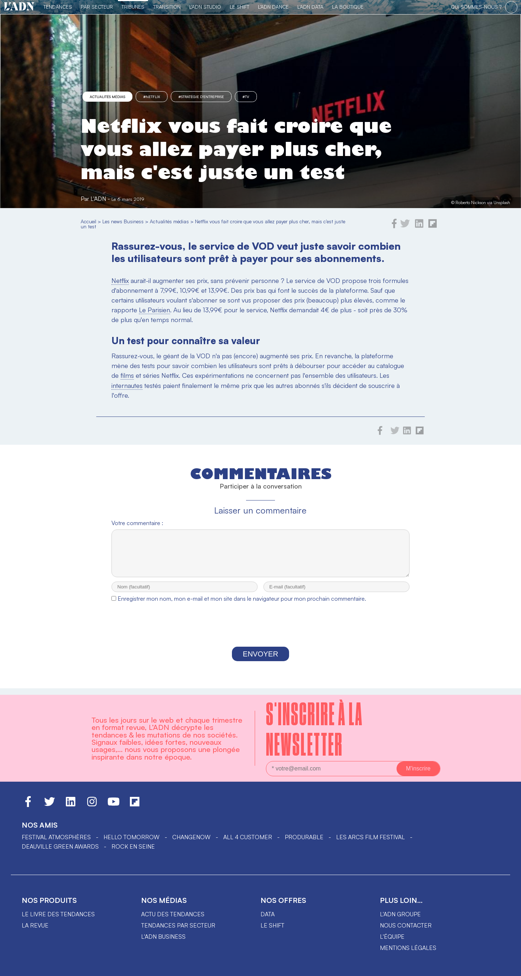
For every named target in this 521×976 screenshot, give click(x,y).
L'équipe (392, 936)
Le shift (272, 925)
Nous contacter (406, 925)
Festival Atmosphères (56, 837)
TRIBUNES (133, 7)
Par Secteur (97, 7)
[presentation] (260, 633)
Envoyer (260, 660)
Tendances (57, 7)
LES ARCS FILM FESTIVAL (370, 837)
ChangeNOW (191, 837)
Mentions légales (408, 947)
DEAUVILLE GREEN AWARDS (60, 846)
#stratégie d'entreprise (201, 96)
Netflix (120, 280)
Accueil (88, 221)
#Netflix (151, 96)
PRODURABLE (304, 837)
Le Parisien (154, 310)
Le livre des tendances (58, 914)
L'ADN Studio (205, 7)
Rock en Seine (133, 846)
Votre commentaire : (137, 523)
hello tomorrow (131, 837)
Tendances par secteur (178, 925)
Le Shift (239, 7)
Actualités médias (107, 96)
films (127, 375)
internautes (127, 385)
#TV (245, 96)
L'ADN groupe (400, 914)
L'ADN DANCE (273, 7)
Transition (167, 7)
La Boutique (348, 7)
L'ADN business (163, 936)
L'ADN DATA (310, 7)
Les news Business (123, 221)
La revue (35, 925)
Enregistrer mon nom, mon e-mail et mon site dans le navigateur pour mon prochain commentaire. (242, 605)
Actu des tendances (172, 914)
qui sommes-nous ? (476, 7)
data (267, 914)
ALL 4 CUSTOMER (247, 837)
